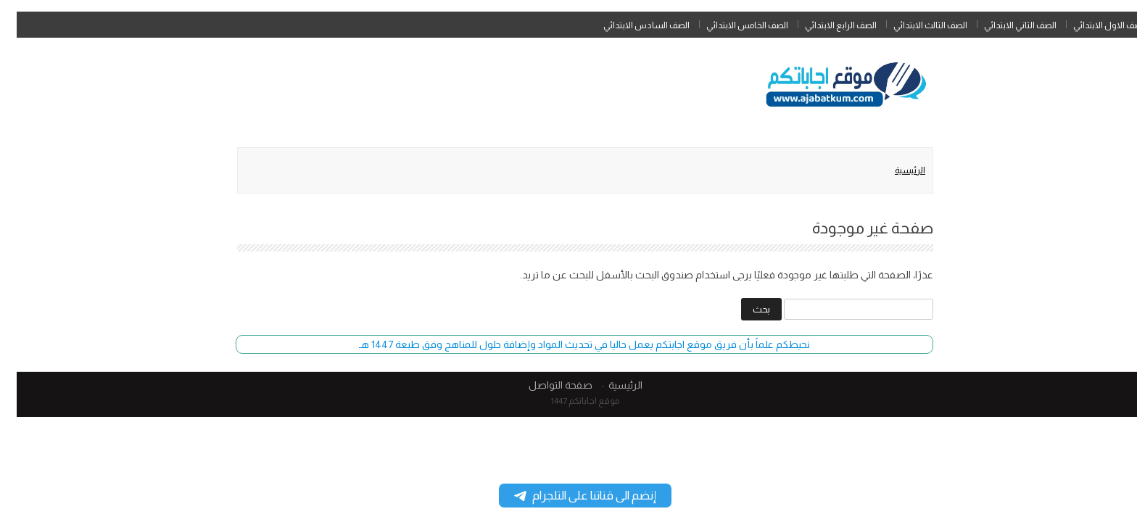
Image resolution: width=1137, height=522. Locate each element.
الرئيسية (893, 170)
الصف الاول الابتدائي (1093, 25)
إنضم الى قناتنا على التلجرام (568, 495)
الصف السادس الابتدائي (630, 25)
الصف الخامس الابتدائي (731, 25)
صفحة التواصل (544, 385)
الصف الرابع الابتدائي (824, 25)
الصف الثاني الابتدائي (1003, 25)
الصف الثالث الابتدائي (914, 25)
